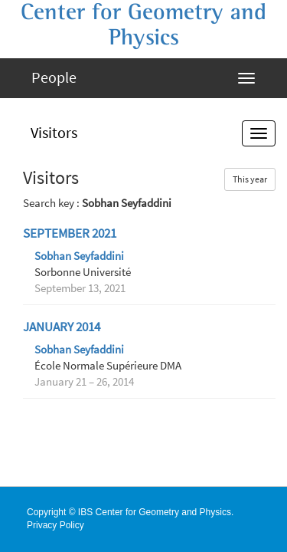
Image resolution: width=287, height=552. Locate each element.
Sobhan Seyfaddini (79, 256)
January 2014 (61, 327)
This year (250, 179)
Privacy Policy (55, 525)
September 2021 (69, 233)
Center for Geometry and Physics (143, 25)
